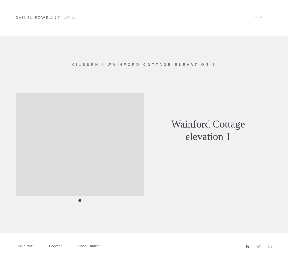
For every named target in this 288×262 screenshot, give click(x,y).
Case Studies (89, 246)
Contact (55, 246)
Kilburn (87, 64)
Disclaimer (24, 246)
